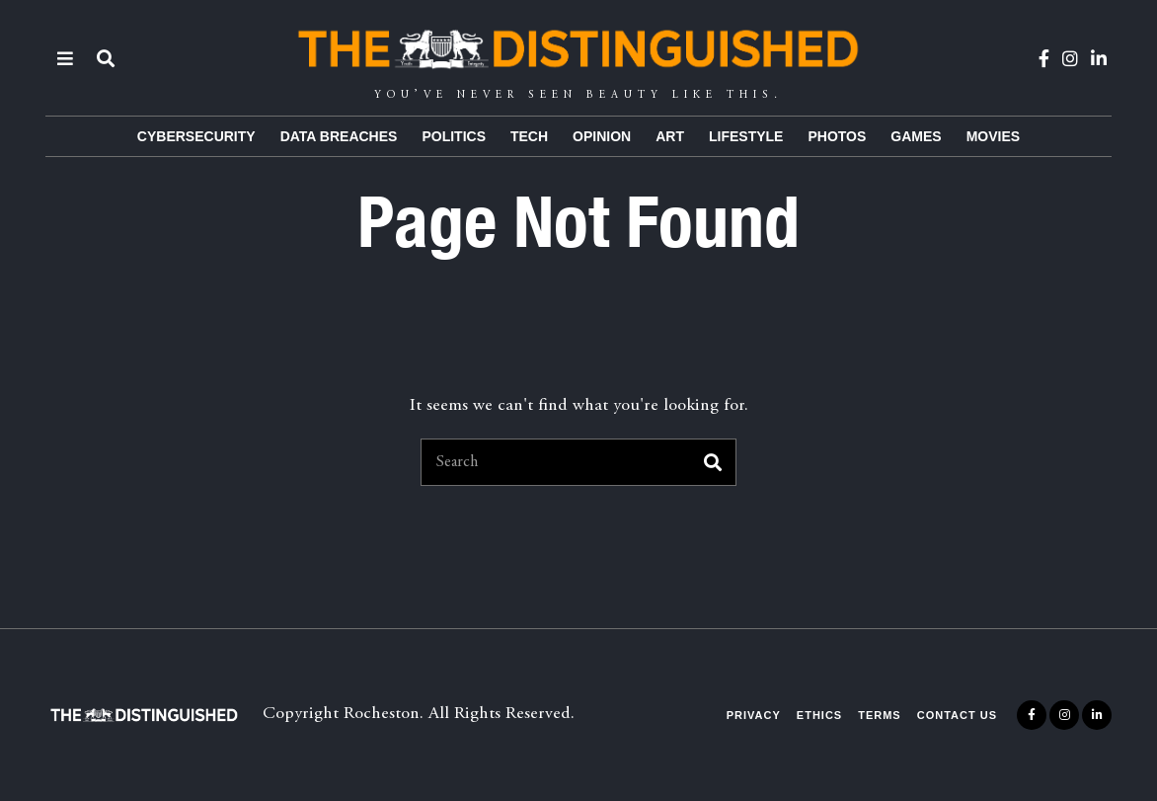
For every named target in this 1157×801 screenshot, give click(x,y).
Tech (529, 136)
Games (915, 136)
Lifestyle (746, 136)
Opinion (602, 136)
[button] (712, 462)
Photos (837, 136)
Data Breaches (339, 136)
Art (670, 136)
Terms (879, 715)
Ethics (819, 715)
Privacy (754, 715)
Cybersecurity (196, 136)
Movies (993, 136)
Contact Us (957, 715)
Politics (454, 136)
